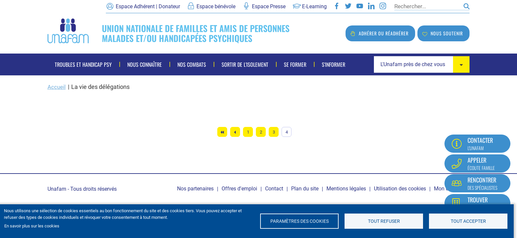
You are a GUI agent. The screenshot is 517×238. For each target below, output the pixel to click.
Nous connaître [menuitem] (144, 64)
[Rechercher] (427, 6)
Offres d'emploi (239, 188)
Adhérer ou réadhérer (384, 33)
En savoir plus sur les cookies (31, 225)
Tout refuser (384, 221)
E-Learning (314, 6)
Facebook (336, 6)
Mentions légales (346, 188)
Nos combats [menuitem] (191, 64)
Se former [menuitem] (295, 64)
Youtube (359, 6)
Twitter (348, 6)
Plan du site (305, 188)
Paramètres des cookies (299, 221)
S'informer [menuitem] (333, 64)
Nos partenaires (195, 188)
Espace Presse (269, 6)
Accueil (57, 86)
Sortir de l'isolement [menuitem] (245, 64)
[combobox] (422, 64)
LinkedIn (371, 6)
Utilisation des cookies (400, 188)
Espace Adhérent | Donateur (148, 6)
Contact (274, 188)
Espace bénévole (216, 6)
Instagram (383, 6)
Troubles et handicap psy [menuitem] (83, 64)
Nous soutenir (447, 33)
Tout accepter (468, 221)
